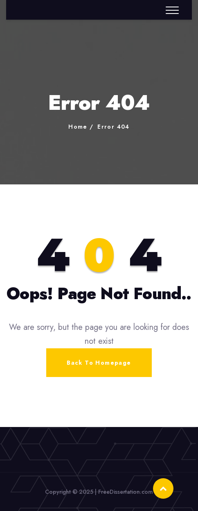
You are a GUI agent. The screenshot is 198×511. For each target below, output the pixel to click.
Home (78, 127)
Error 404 (113, 127)
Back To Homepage (99, 363)
